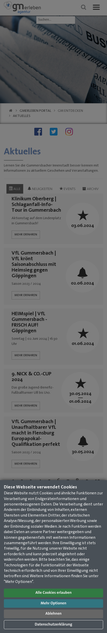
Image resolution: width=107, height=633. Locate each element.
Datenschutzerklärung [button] (53, 625)
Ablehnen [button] (53, 614)
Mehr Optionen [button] (54, 603)
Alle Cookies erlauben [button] (53, 593)
